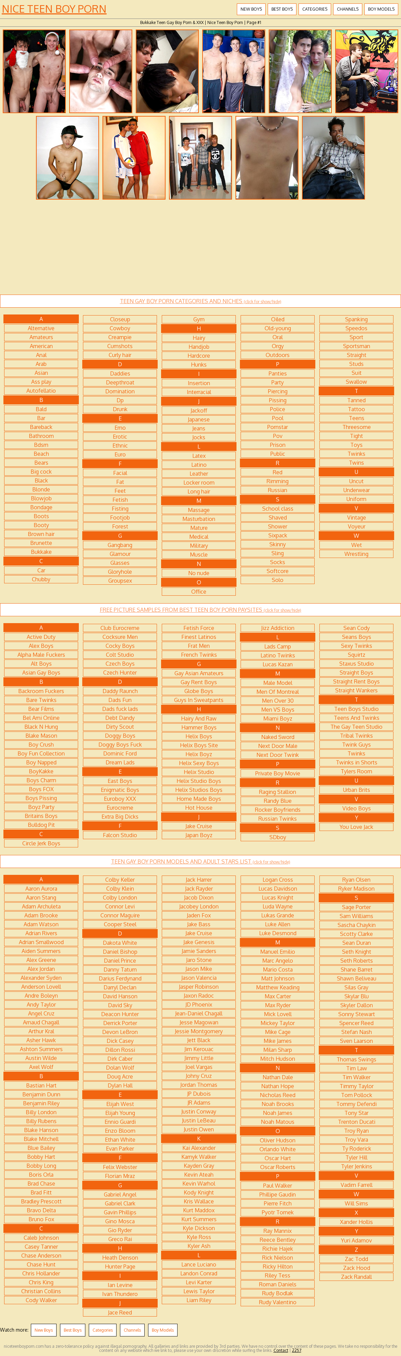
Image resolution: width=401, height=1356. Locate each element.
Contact (281, 1350)
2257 (296, 1350)
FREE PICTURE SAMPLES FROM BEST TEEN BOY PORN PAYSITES (200, 609)
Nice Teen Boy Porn (54, 8)
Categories (314, 9)
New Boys (251, 9)
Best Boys (282, 9)
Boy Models (381, 9)
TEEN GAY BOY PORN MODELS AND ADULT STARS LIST (200, 861)
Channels (348, 9)
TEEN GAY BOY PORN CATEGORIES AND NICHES (200, 301)
